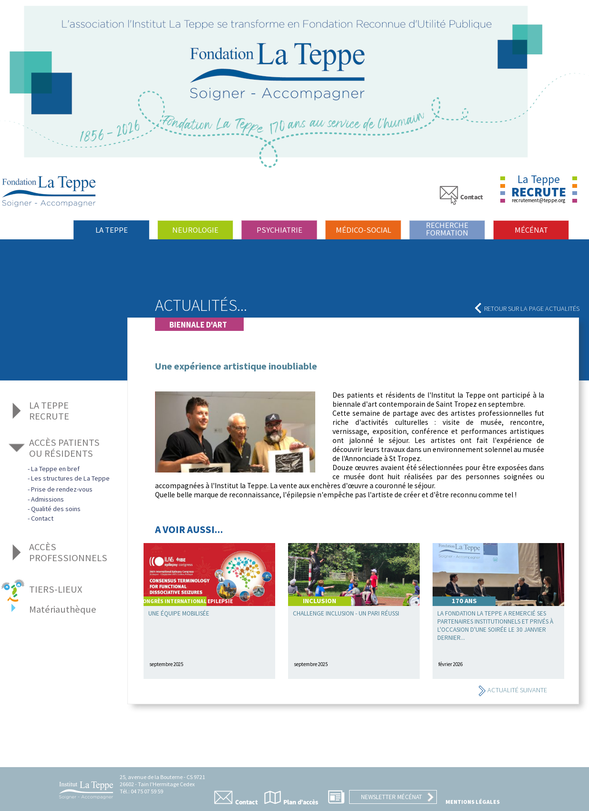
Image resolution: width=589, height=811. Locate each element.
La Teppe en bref (55, 468)
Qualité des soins (56, 508)
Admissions (47, 499)
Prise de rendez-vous (62, 489)
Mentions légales (472, 801)
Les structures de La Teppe (70, 478)
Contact (42, 518)
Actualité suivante (512, 690)
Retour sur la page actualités (527, 308)
